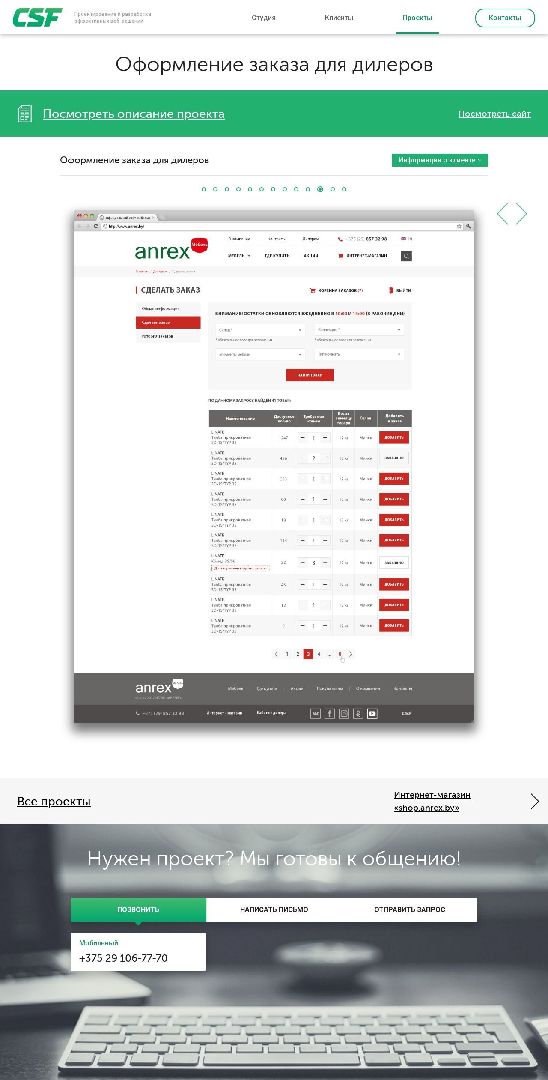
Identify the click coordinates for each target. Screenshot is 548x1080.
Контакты (505, 18)
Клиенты (339, 18)
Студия (264, 18)
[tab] (138, 910)
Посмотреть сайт (495, 114)
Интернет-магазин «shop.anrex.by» (432, 801)
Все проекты (54, 801)
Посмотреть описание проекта (134, 114)
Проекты (417, 18)
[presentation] (138, 910)
